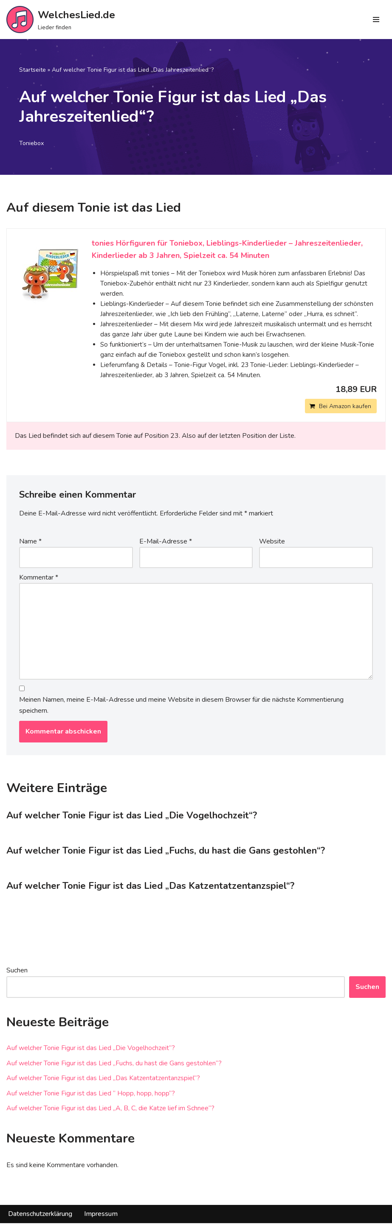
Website (272, 541)
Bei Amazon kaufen (345, 406)
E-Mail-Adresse (165, 541)
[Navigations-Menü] (376, 19)
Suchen (17, 971)
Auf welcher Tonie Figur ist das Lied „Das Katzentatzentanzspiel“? (150, 886)
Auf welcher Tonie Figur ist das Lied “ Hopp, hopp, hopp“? (90, 1094)
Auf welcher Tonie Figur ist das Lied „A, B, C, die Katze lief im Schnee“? (110, 1109)
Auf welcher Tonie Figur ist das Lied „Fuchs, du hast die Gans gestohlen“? (165, 851)
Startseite (32, 70)
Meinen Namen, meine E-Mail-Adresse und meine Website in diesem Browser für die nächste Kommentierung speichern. (181, 706)
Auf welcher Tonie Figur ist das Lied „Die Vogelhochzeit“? (131, 816)
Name (30, 541)
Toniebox (32, 143)
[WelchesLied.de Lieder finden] (60, 19)
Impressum (101, 1215)
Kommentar (38, 577)
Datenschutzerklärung (40, 1215)
